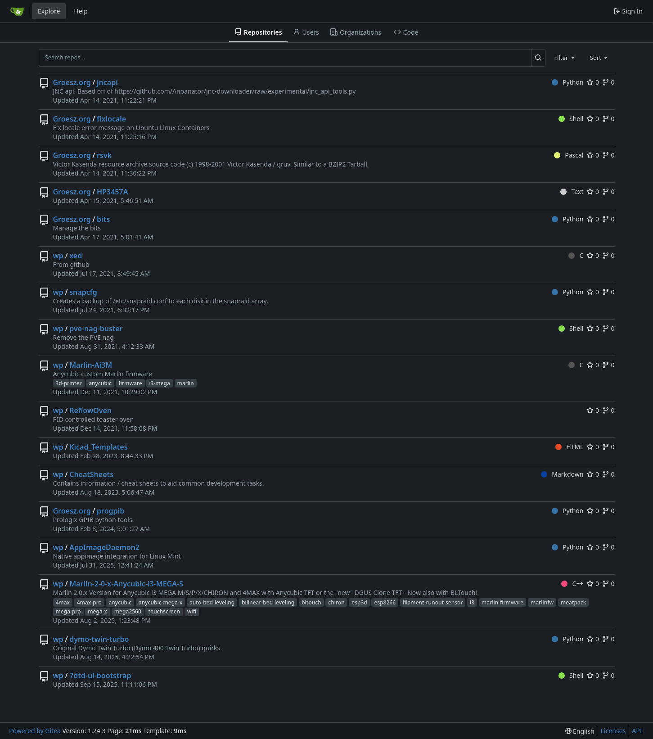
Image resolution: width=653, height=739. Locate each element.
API (637, 730)
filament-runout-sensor (433, 602)
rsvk (104, 155)
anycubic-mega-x (161, 602)
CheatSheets (91, 474)
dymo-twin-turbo (99, 639)
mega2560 (127, 611)
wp (58, 255)
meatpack (573, 602)
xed (75, 255)
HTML (569, 446)
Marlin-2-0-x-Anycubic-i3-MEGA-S (126, 583)
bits (103, 219)
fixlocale (111, 118)
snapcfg (83, 292)
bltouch (311, 602)
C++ (572, 583)
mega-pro (68, 611)
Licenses (613, 730)
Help (81, 11)
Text (571, 191)
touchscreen (164, 611)
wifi (191, 611)
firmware (130, 383)
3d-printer (69, 383)
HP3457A (112, 191)
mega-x (97, 611)
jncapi (107, 82)
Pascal (569, 155)
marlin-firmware (502, 602)
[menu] (579, 731)
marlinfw (542, 602)
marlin (185, 383)
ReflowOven (90, 410)
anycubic (100, 383)
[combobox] (565, 57)
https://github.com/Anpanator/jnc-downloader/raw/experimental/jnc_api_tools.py (235, 91)
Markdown (562, 474)
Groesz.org (72, 82)
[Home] (17, 11)
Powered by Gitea (35, 730)
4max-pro (89, 602)
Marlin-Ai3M (90, 365)
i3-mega (159, 383)
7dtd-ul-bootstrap (100, 675)
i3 (472, 602)
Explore (49, 11)
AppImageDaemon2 (104, 547)
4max (63, 602)
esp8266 (385, 602)
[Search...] (538, 57)
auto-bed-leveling (211, 602)
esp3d (359, 602)
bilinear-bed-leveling (268, 602)
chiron (336, 602)
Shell (571, 118)
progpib (110, 510)
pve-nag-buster (96, 328)
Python (568, 82)
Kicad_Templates (98, 446)
